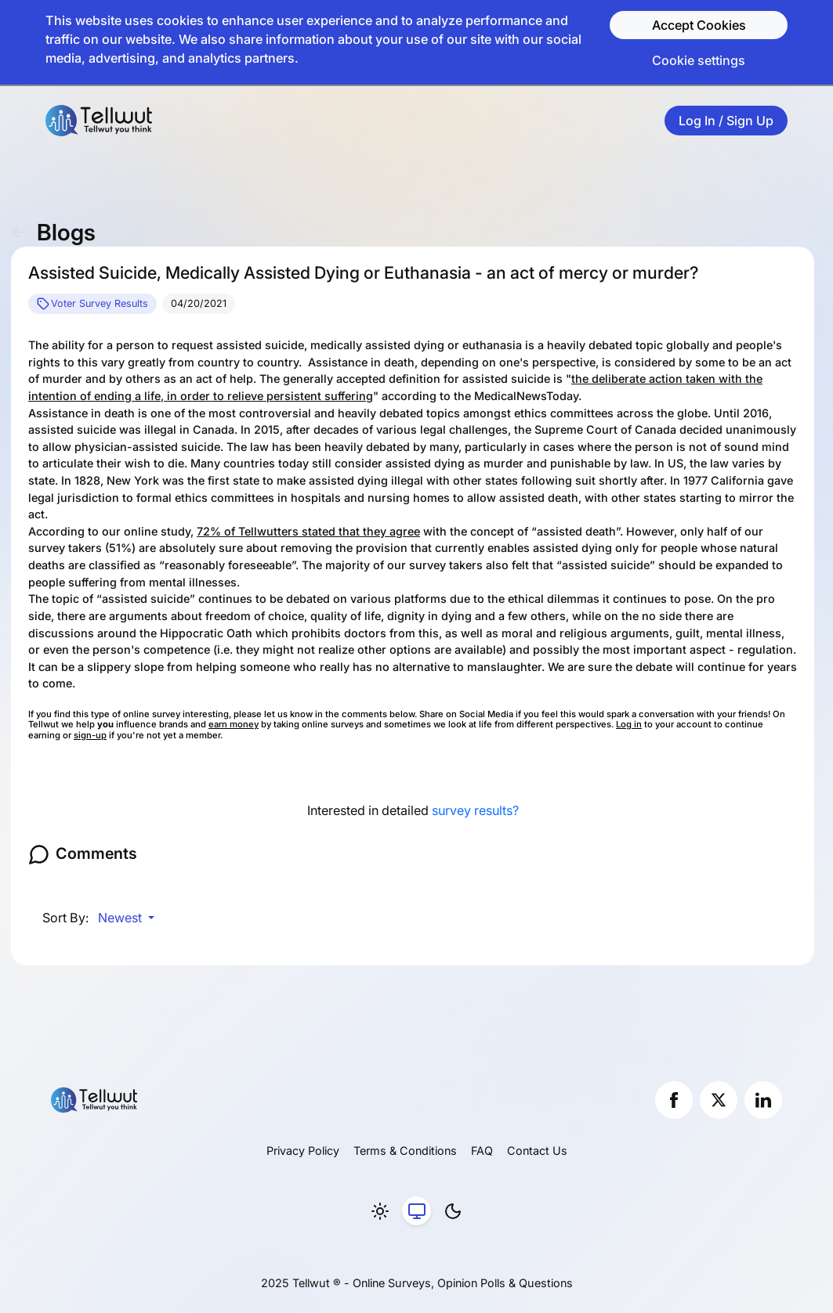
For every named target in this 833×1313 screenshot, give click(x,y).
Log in (629, 724)
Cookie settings (698, 60)
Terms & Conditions (405, 1150)
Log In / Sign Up (726, 120)
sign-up (90, 735)
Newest (121, 917)
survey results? (475, 810)
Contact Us (537, 1150)
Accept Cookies (699, 25)
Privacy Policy (302, 1150)
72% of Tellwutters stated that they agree (308, 531)
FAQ (482, 1150)
